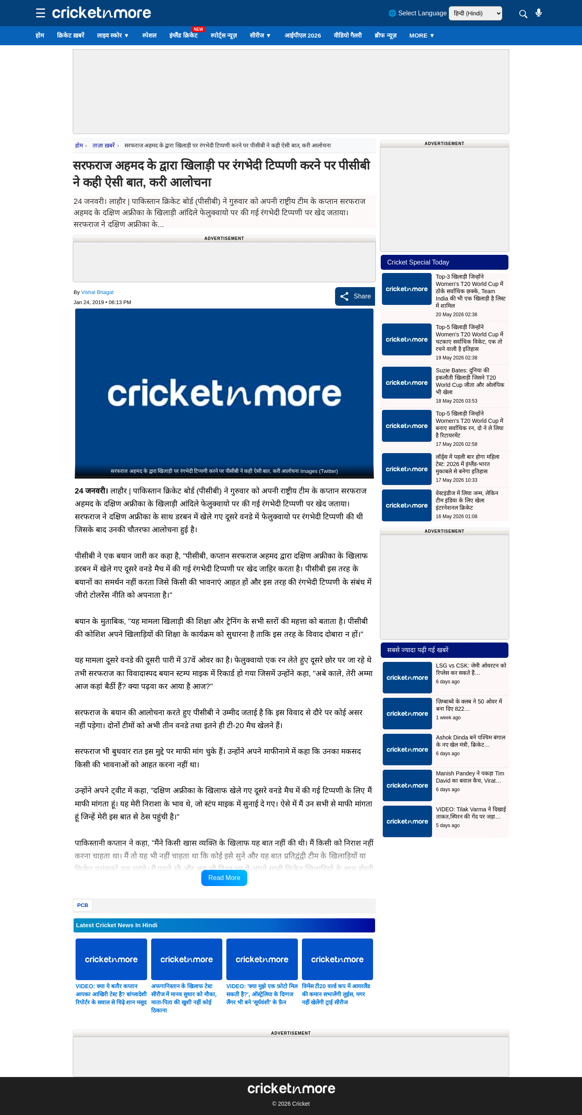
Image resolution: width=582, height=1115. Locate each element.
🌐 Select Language (417, 13)
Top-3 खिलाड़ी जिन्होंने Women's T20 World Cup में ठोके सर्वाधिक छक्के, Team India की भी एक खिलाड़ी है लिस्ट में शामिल (471, 291)
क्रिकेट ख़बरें (70, 35)
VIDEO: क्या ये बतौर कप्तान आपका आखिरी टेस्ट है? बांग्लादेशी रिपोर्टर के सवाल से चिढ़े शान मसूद (111, 994)
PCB (82, 905)
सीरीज (261, 35)
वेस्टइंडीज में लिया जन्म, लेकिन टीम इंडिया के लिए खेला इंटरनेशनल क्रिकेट (467, 500)
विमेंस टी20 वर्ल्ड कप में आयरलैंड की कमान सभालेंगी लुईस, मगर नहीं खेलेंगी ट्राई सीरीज (336, 994)
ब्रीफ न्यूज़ (385, 35)
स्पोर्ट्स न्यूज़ (224, 35)
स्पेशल (149, 35)
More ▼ (422, 35)
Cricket (301, 1103)
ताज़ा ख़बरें (103, 145)
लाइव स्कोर (113, 35)
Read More (224, 877)
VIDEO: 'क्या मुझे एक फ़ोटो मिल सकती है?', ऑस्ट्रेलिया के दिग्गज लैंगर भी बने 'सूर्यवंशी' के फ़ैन (261, 994)
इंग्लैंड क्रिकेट (183, 35)
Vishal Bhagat (97, 292)
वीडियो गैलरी (348, 35)
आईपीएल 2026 (303, 35)
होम (40, 35)
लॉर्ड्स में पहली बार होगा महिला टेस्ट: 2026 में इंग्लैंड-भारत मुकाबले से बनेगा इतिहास (467, 464)
